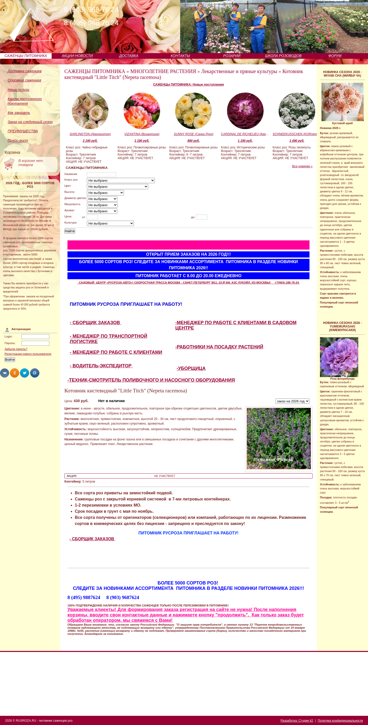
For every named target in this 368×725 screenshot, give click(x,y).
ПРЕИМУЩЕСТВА (23, 131)
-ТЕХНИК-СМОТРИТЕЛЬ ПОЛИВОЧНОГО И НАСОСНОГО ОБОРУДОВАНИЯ (151, 380)
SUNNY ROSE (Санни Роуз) (193, 134)
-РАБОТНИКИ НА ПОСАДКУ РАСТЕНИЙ (219, 346)
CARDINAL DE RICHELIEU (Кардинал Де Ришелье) (245, 134)
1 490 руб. (297, 141)
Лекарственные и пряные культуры (239, 71)
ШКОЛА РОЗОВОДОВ (283, 56)
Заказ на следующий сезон (30, 122)
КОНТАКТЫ (180, 56)
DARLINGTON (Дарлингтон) (90, 134)
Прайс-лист (18, 140)
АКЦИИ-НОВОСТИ (77, 56)
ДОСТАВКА (129, 56)
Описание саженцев (24, 80)
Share (4, 373)
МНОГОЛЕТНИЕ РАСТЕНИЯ (163, 71)
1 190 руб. (141, 141)
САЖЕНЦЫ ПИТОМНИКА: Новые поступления (188, 84)
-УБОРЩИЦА (191, 368)
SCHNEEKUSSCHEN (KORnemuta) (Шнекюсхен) (297, 134)
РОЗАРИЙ (231, 56)
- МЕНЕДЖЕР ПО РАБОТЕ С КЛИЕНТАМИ (116, 352)
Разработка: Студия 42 (297, 720)
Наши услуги (18, 90)
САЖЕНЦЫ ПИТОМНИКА (26, 56)
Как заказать (19, 113)
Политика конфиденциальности (340, 720)
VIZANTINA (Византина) (141, 134)
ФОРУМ (334, 56)
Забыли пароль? (16, 348)
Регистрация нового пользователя (28, 353)
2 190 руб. (90, 141)
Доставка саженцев (25, 71)
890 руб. (193, 141)
